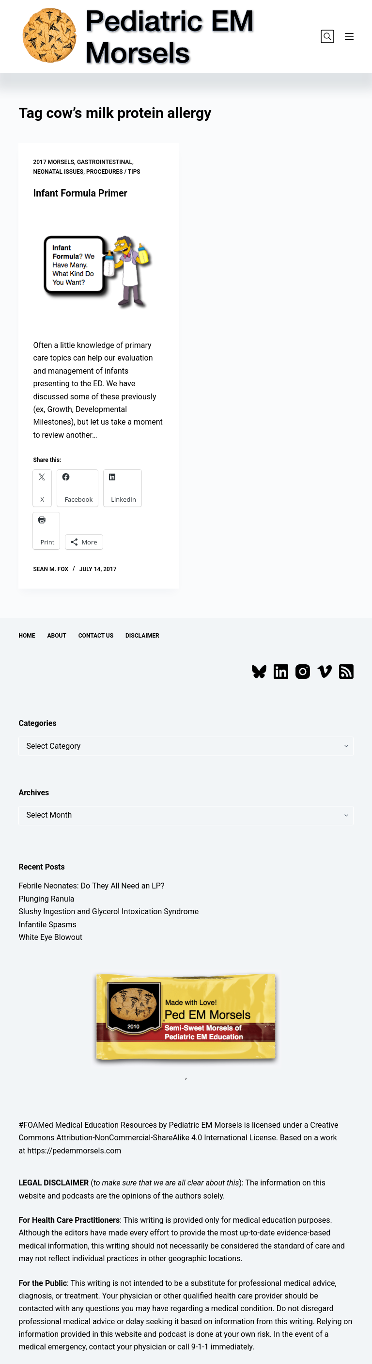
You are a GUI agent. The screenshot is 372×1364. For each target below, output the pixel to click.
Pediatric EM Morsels (205, 1124)
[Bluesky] (259, 671)
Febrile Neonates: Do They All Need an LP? (91, 885)
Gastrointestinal (104, 162)
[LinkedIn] (281, 671)
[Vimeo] (324, 671)
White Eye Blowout (50, 936)
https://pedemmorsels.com (74, 1150)
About (56, 635)
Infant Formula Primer (81, 193)
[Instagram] (302, 671)
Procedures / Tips (113, 171)
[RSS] (346, 671)
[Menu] (349, 36)
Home (26, 635)
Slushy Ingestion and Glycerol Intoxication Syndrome (108, 911)
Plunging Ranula (46, 898)
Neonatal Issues (58, 171)
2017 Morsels (53, 162)
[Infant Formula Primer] (98, 269)
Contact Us (95, 635)
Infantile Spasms (47, 924)
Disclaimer (142, 635)
